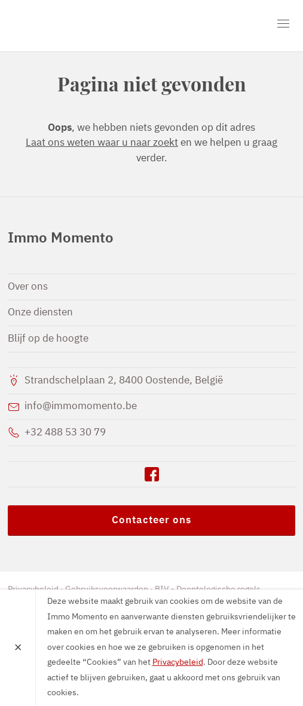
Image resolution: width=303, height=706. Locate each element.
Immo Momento (76, 26)
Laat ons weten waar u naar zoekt (102, 143)
